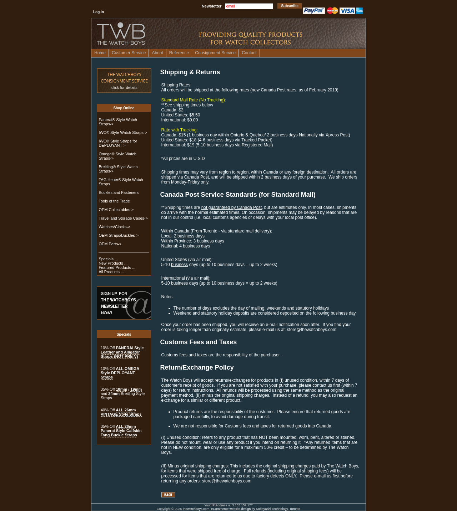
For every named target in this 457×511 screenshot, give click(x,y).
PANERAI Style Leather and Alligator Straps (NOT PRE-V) (122, 352)
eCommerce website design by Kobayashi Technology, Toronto (255, 509)
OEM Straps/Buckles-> (119, 235)
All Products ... (111, 272)
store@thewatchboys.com (311, 329)
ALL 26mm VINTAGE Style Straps (121, 412)
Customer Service (129, 52)
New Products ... (113, 263)
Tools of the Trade (114, 201)
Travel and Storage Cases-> (123, 218)
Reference (179, 52)
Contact (249, 52)
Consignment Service (215, 52)
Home (100, 52)
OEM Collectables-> (116, 209)
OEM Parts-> (110, 244)
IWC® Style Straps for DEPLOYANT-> (118, 143)
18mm (121, 389)
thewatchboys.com (196, 509)
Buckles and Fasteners (119, 192)
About (157, 52)
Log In (98, 12)
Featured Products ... (117, 267)
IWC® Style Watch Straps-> (123, 132)
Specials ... (108, 259)
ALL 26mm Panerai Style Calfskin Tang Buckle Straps (121, 430)
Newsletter (212, 6)
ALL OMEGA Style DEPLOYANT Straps (120, 372)
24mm (114, 393)
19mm (136, 389)
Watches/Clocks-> (114, 227)
